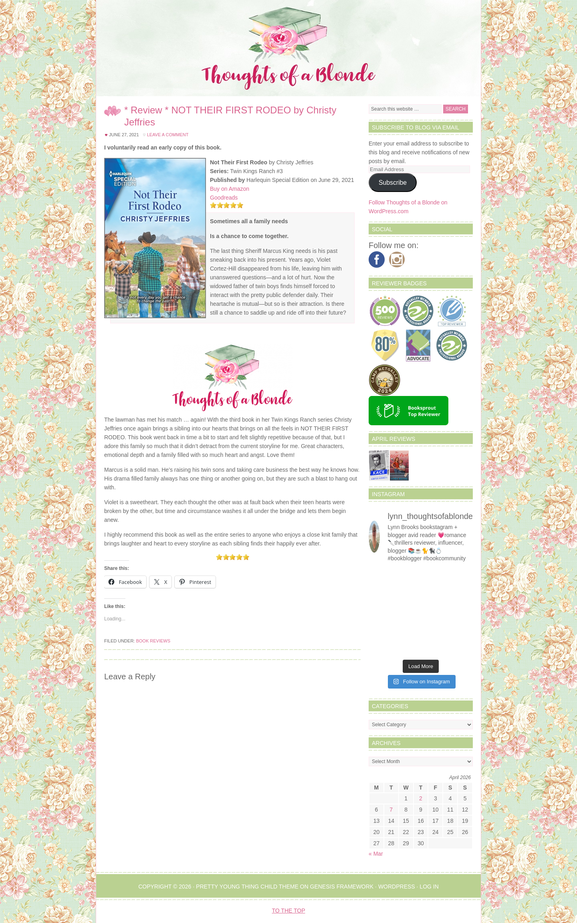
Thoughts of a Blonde (288, 48)
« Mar (376, 853)
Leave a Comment (168, 134)
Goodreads (224, 197)
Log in (429, 886)
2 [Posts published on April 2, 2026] (420, 798)
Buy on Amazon (229, 189)
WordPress (396, 886)
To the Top (288, 910)
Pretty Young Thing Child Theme (247, 886)
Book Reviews (153, 640)
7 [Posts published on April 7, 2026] (391, 809)
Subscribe (393, 182)
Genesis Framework (342, 886)
